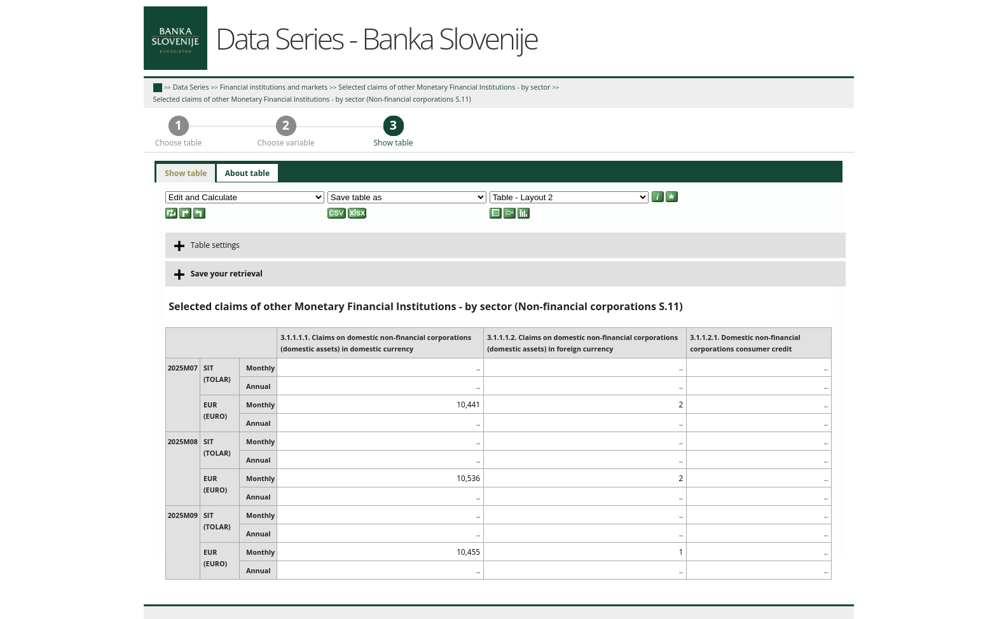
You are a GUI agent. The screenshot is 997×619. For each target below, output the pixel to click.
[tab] (185, 173)
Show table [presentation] (186, 173)
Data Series (191, 87)
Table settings (207, 245)
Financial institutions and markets (273, 87)
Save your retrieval (218, 274)
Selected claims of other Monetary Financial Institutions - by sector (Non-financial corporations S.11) (312, 99)
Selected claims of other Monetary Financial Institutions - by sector (444, 87)
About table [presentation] (247, 173)
